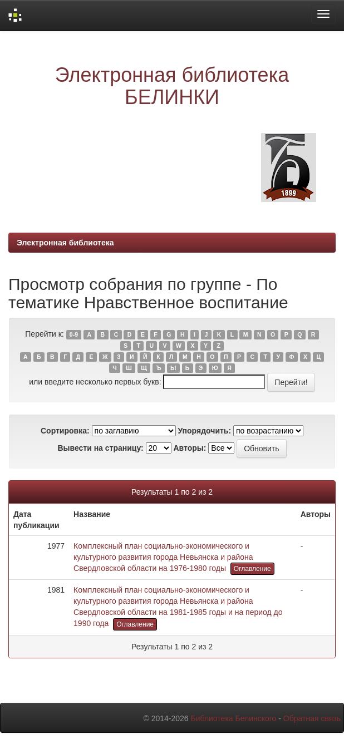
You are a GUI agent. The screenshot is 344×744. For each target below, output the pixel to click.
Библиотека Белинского (233, 718)
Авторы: (189, 448)
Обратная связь (312, 718)
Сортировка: (65, 430)
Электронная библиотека (65, 242)
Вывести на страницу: (100, 448)
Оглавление (252, 569)
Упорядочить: (204, 430)
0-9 (74, 334)
